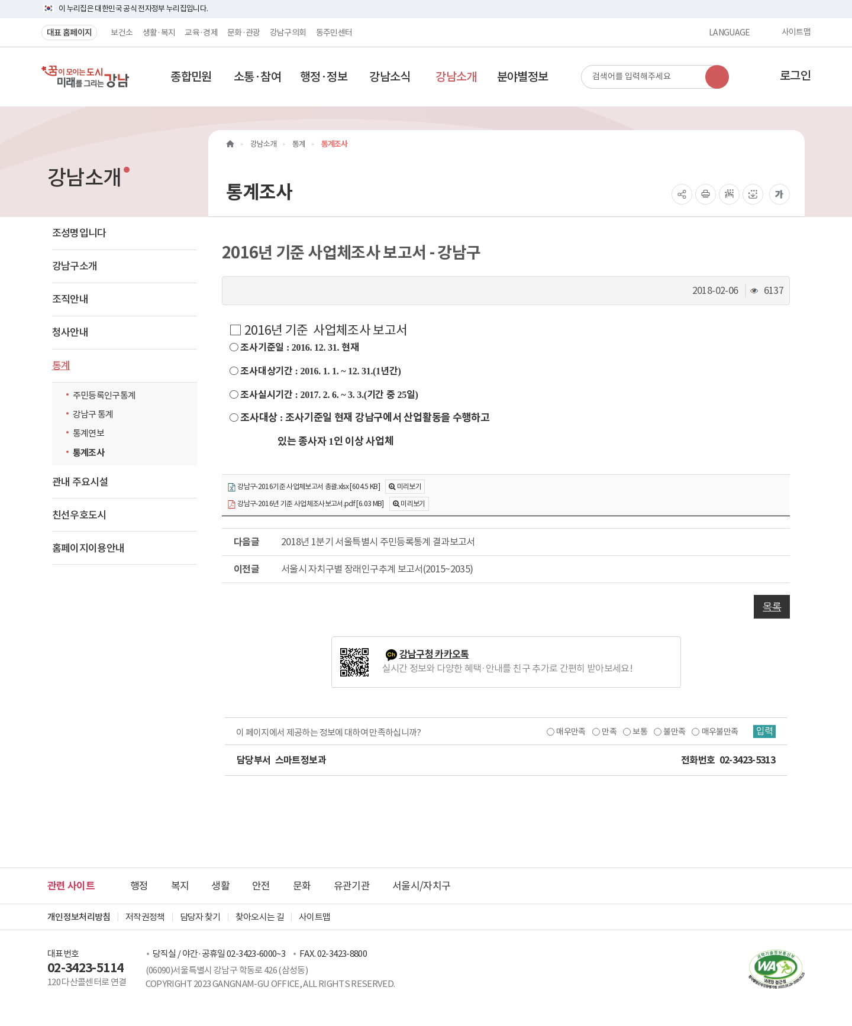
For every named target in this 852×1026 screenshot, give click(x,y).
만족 (608, 731)
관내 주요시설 (80, 481)
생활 (220, 885)
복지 (180, 885)
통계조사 (88, 452)
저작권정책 (145, 916)
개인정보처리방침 (79, 916)
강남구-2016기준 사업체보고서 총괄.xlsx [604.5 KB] (303, 487)
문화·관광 (243, 32)
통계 (61, 365)
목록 (772, 607)
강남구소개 (75, 266)
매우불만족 (719, 731)
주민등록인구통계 (104, 395)
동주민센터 (334, 32)
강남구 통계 (93, 414)
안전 (261, 885)
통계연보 (88, 433)
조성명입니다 (79, 232)
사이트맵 (796, 32)
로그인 (795, 75)
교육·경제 (201, 32)
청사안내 (70, 332)
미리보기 (409, 486)
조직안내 (70, 299)
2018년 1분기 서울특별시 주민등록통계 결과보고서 (378, 542)
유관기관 (352, 885)
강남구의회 (288, 32)
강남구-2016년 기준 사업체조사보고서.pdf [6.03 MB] (305, 504)
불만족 (673, 731)
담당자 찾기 (200, 916)
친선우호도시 (79, 515)
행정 (139, 885)
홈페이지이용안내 (88, 548)
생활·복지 (159, 32)
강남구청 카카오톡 (434, 654)
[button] (191, 76)
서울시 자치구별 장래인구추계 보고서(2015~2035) (377, 569)
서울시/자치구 (421, 885)
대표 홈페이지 (69, 32)
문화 (302, 885)
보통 (638, 731)
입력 (764, 731)
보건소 (122, 32)
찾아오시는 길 (259, 916)
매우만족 (569, 731)
